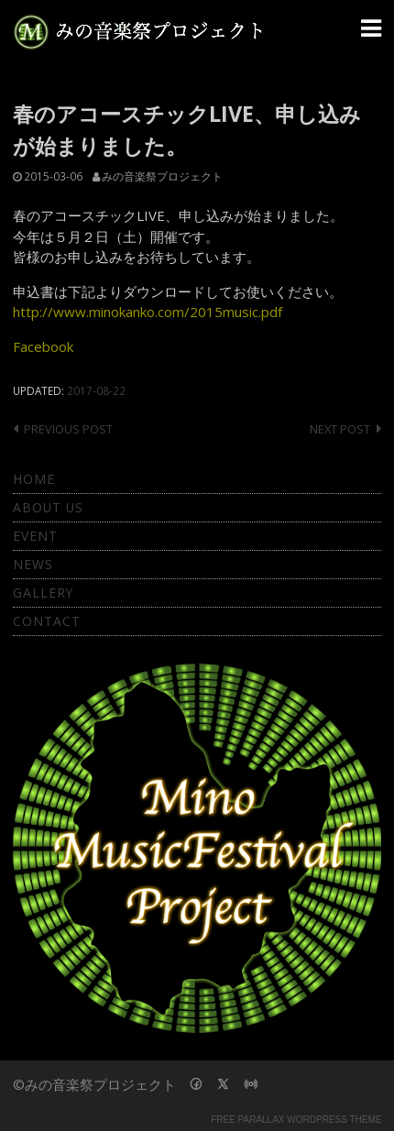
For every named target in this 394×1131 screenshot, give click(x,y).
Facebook (43, 346)
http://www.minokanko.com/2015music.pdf (147, 311)
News (33, 564)
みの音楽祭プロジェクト (162, 176)
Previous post (68, 429)
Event (35, 535)
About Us (48, 507)
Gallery (43, 592)
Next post (340, 429)
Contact (47, 621)
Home (34, 479)
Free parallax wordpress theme (296, 1120)
